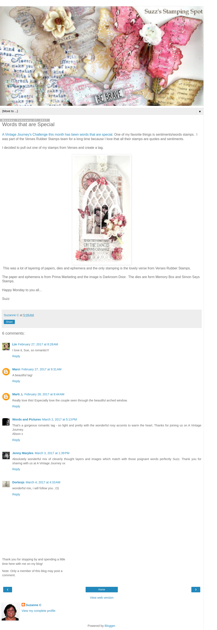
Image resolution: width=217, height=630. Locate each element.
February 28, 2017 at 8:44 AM (44, 394)
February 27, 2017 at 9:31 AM (41, 369)
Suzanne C (34, 605)
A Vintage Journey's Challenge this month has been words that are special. (57, 134)
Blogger (110, 625)
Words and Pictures (26, 419)
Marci (16, 369)
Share (9, 321)
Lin (14, 344)
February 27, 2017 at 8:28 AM (38, 344)
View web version (102, 597)
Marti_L (17, 394)
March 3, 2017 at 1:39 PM (52, 453)
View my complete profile (39, 610)
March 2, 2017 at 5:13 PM (59, 419)
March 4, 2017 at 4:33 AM (43, 482)
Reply (16, 356)
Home (101, 589)
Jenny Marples (22, 453)
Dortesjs (18, 482)
